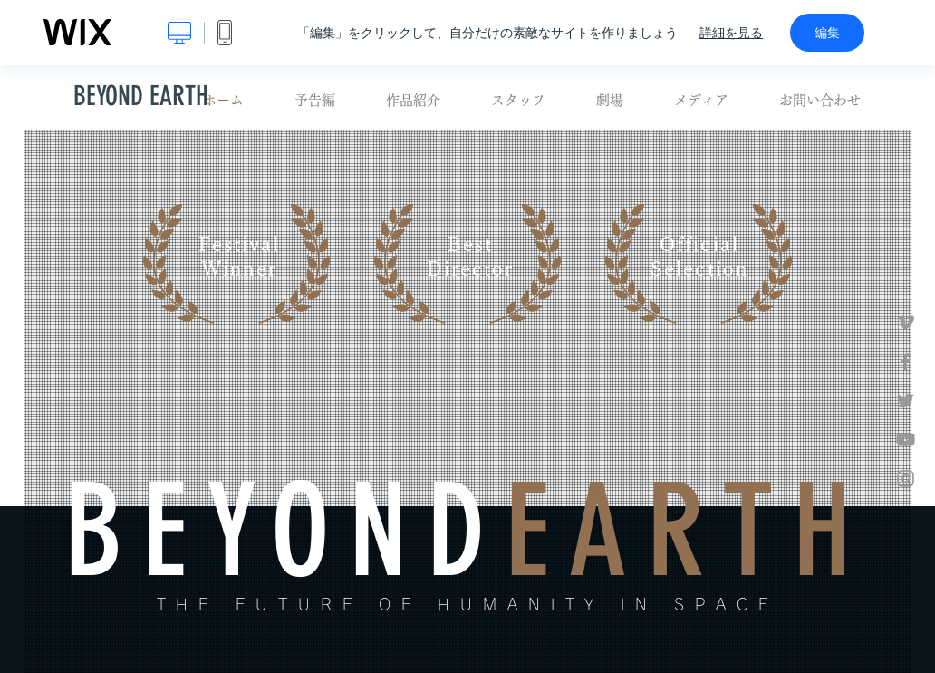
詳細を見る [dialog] (731, 32)
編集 (827, 32)
